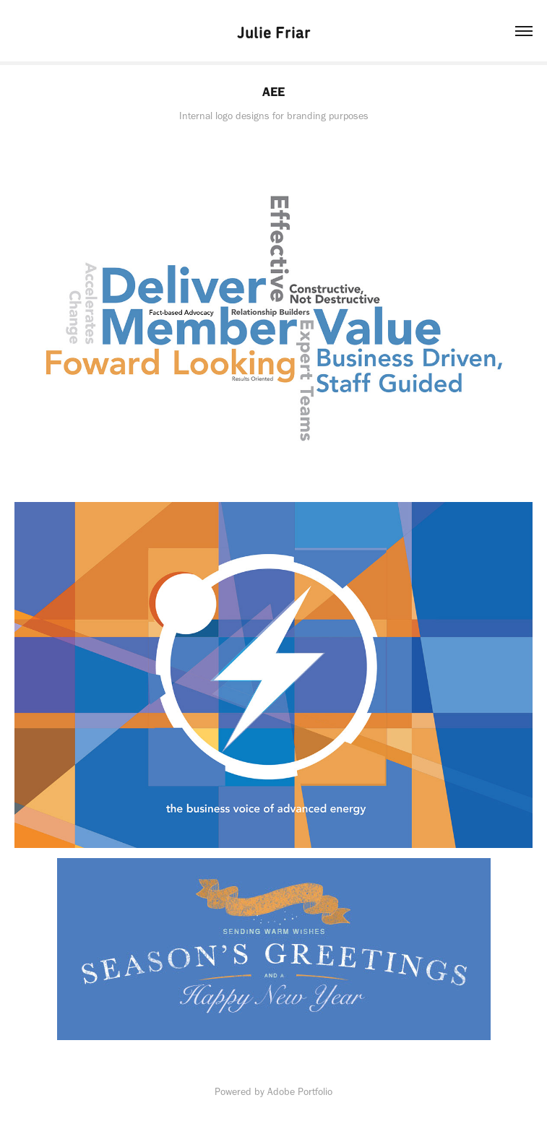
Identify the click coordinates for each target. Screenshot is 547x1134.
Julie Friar (274, 31)
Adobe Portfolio (299, 1092)
